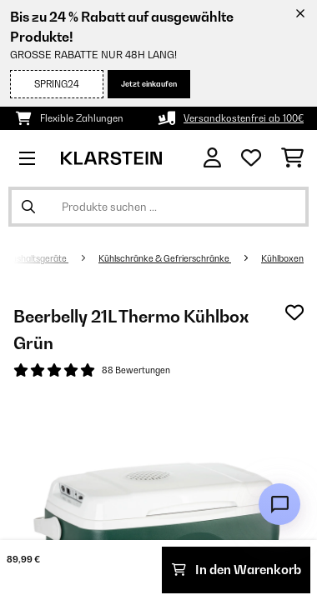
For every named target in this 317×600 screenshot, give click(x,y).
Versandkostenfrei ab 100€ (244, 118)
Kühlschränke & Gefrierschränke (164, 258)
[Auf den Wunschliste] (294, 312)
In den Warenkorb (236, 569)
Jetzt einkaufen (149, 83)
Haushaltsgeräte (34, 258)
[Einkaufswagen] (292, 158)
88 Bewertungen (136, 370)
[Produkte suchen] (158, 207)
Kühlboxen (282, 258)
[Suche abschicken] (28, 207)
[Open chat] (279, 504)
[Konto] (212, 158)
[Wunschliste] (251, 158)
